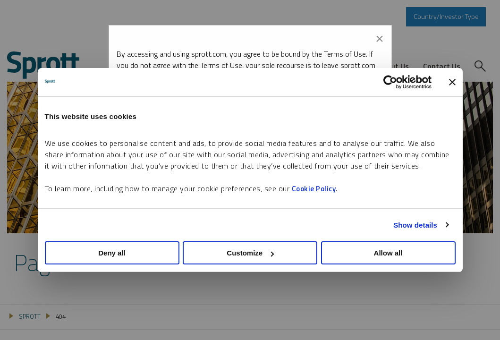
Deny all (112, 253)
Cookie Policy (314, 188)
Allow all (388, 253)
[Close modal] (379, 36)
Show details (415, 225)
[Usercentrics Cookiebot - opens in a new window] (390, 82)
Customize (250, 253)
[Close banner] (452, 82)
